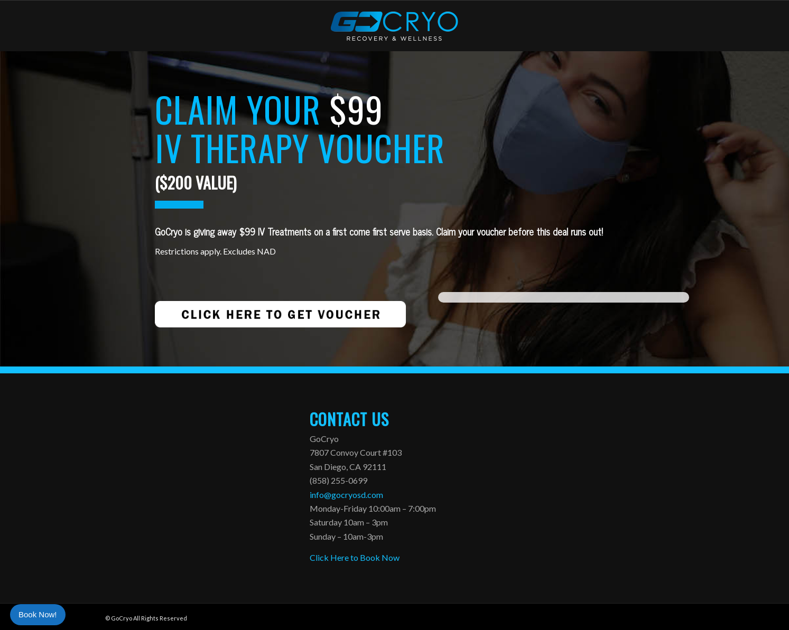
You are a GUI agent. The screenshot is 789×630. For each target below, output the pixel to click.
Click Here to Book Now (355, 557)
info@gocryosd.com (346, 495)
